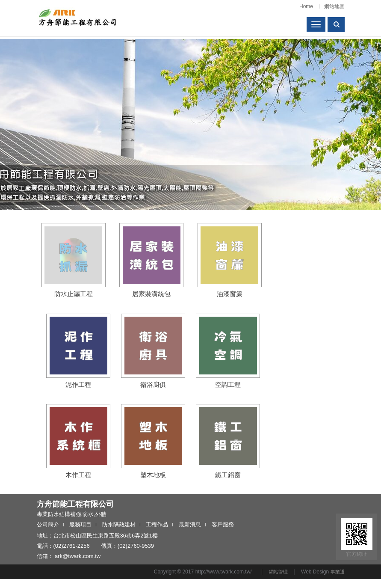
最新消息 (190, 524)
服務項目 (80, 524)
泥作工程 (78, 384)
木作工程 (78, 474)
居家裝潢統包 (151, 293)
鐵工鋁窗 (228, 474)
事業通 (338, 571)
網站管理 (278, 571)
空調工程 (228, 384)
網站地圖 (334, 6)
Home (306, 6)
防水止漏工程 (73, 293)
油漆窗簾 (229, 293)
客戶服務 (223, 524)
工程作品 (157, 524)
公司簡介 (48, 524)
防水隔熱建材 (119, 524)
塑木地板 (153, 474)
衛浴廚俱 (153, 384)
